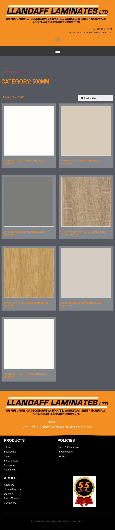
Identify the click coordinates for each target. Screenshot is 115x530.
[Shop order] (95, 98)
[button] (57, 39)
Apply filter (12, 72)
